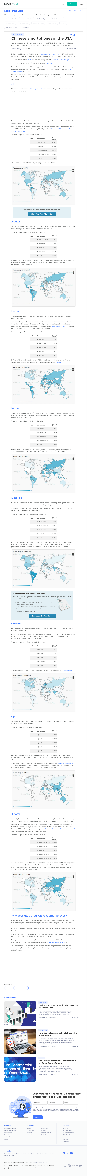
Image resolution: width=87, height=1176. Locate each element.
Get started (72, 4)
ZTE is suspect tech (35, 89)
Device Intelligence (9, 1154)
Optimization (30, 1130)
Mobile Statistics (19, 34)
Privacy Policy (43, 1112)
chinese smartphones (21, 988)
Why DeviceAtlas (67, 1130)
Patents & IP (66, 1135)
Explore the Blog (13, 11)
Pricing (6, 1139)
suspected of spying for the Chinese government (57, 829)
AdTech (29, 1128)
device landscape (36, 988)
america (8, 988)
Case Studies (40, 1154)
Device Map (7, 1135)
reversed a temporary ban (50, 54)
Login (62, 4)
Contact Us (66, 1141)
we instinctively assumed (57, 942)
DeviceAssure (8, 1132)
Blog (13, 34)
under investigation (58, 326)
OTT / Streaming (32, 1137)
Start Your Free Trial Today (42, 214)
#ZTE (29, 60)
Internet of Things (32, 1135)
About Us (65, 1128)
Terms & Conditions (37, 1162)
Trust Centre (66, 1139)
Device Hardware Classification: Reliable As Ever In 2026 (58, 1006)
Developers (7, 1155)
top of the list (68, 670)
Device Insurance (46, 1135)
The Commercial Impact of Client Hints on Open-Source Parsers (57, 1061)
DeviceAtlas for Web (10, 1128)
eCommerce (45, 1128)
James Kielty (16, 49)
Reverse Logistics (46, 1132)
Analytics (29, 1132)
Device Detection (21, 1154)
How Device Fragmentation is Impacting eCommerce (58, 1034)
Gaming (43, 1130)
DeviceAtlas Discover (10, 1137)
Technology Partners (69, 1132)
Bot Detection (31, 1154)
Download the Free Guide (42, 616)
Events (65, 1137)
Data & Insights (50, 1154)
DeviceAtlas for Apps (10, 1130)
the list (59, 362)
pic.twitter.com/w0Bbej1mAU (61, 60)
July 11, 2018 (49, 63)
